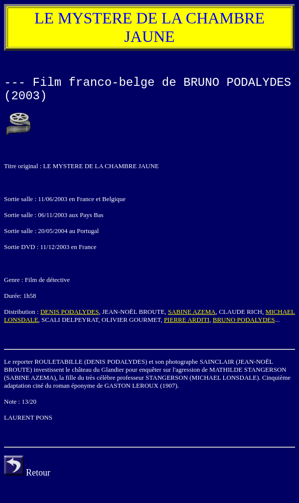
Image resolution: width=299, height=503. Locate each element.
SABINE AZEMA (192, 311)
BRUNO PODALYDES (244, 319)
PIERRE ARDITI (186, 319)
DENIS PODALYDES (69, 311)
